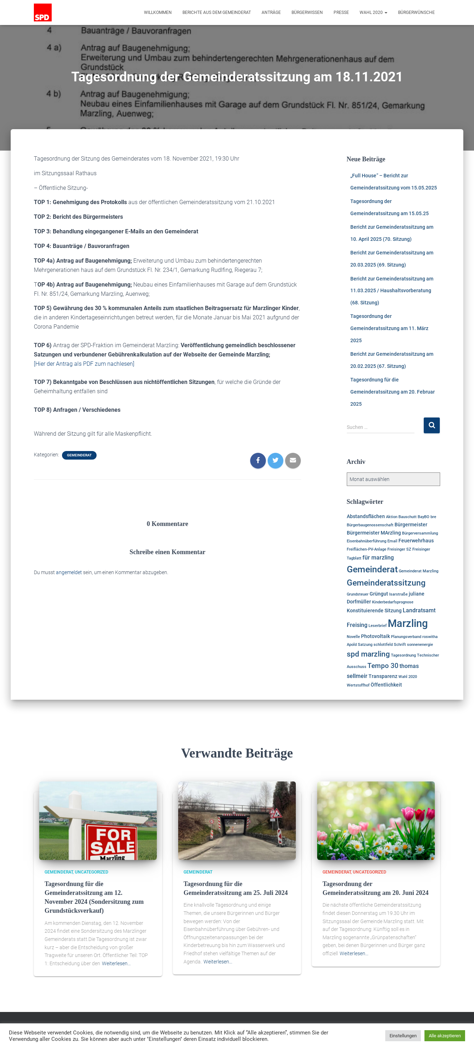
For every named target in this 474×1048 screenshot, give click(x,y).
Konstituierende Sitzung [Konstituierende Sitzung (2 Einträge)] (374, 610)
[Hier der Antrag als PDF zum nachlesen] (84, 363)
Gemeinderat (79, 455)
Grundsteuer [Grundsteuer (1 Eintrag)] (358, 594)
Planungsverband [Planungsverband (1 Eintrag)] (406, 636)
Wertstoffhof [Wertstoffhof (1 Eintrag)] (358, 685)
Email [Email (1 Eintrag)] (392, 541)
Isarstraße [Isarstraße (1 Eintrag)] (398, 594)
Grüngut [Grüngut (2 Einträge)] (379, 594)
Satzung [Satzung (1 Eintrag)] (365, 644)
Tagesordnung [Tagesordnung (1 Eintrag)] (403, 655)
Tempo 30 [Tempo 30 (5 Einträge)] (382, 666)
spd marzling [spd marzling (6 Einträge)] (368, 654)
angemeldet (69, 572)
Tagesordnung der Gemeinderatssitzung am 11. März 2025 (389, 328)
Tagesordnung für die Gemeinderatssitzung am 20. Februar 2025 (392, 391)
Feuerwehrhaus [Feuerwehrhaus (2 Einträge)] (416, 540)
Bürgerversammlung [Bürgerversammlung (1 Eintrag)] (420, 533)
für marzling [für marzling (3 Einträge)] (378, 557)
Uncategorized (91, 872)
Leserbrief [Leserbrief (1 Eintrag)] (378, 625)
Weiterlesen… (116, 963)
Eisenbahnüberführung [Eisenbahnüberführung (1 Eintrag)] (366, 541)
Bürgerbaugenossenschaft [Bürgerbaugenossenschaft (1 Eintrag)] (370, 525)
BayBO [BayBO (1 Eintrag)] (423, 517)
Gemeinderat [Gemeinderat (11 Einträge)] (372, 569)
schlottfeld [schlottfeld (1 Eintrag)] (383, 644)
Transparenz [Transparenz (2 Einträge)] (383, 676)
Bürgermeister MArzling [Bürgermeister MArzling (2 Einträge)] (374, 533)
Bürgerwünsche (416, 12)
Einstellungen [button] (403, 1035)
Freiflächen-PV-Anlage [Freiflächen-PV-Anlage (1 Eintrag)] (366, 549)
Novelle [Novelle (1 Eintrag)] (353, 636)
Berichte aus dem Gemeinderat (216, 12)
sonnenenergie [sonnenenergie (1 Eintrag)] (420, 644)
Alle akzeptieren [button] (445, 1035)
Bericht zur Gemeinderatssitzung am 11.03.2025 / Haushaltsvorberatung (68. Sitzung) (391, 290)
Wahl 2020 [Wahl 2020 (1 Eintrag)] (407, 676)
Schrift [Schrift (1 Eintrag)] (400, 644)
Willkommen (158, 12)
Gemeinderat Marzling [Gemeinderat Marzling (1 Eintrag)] (418, 571)
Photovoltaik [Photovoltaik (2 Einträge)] (375, 636)
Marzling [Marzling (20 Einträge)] (408, 623)
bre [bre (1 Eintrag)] (433, 517)
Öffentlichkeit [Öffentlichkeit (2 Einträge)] (386, 685)
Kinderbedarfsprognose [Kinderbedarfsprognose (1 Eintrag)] (392, 602)
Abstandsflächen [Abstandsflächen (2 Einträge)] (366, 516)
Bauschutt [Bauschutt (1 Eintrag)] (407, 517)
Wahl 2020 (373, 12)
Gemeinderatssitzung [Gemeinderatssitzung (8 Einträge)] (386, 583)
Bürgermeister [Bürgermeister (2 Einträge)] (411, 524)
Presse (341, 12)
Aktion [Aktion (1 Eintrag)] (391, 517)
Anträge (271, 12)
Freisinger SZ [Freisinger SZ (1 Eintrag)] (399, 549)
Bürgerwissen (307, 12)
